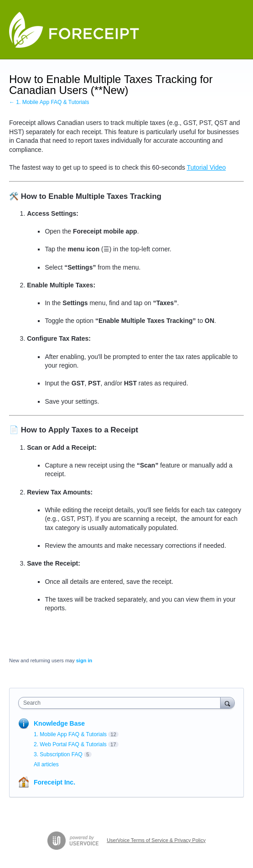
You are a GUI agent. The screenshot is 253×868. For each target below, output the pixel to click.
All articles (46, 764)
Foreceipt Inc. (54, 782)
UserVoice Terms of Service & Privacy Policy (156, 840)
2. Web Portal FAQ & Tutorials (70, 744)
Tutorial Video (206, 167)
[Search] (227, 702)
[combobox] (121, 703)
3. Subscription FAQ (58, 754)
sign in (84, 660)
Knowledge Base (59, 723)
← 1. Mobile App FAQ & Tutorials (49, 102)
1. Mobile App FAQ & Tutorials (70, 734)
